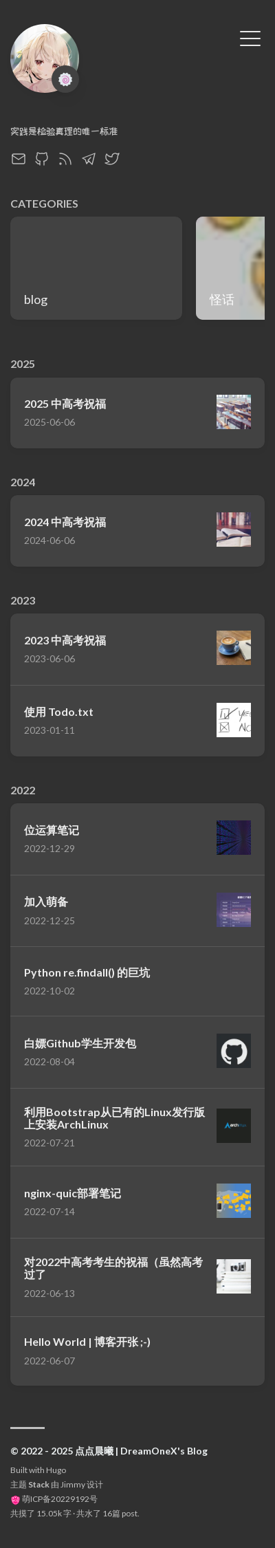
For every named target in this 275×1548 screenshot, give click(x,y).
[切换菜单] (250, 37)
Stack (39, 1484)
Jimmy (72, 1484)
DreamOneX (42, 112)
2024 (22, 481)
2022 (22, 789)
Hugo (56, 1470)
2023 (22, 600)
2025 (22, 363)
